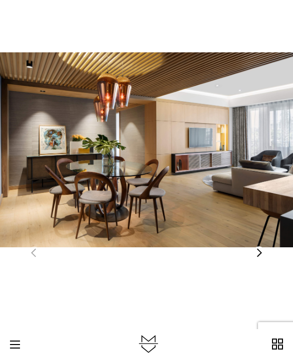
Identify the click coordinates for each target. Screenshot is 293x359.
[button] (259, 252)
